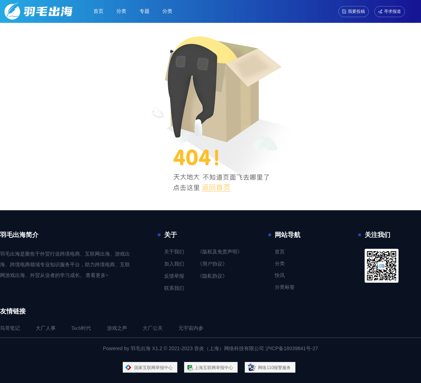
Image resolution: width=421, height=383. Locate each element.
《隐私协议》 (212, 276)
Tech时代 (81, 328)
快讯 (280, 275)
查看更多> (97, 275)
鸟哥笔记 (10, 328)
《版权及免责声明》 (219, 252)
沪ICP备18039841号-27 (291, 348)
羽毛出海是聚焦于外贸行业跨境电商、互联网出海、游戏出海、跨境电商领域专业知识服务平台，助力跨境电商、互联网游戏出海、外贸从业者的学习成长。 (65, 264)
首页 (98, 11)
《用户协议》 (212, 264)
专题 (144, 11)
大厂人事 (46, 328)
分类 (121, 11)
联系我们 (174, 288)
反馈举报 (174, 276)
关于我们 (174, 252)
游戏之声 (117, 328)
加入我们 (174, 264)
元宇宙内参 (190, 328)
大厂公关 (153, 328)
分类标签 (285, 287)
